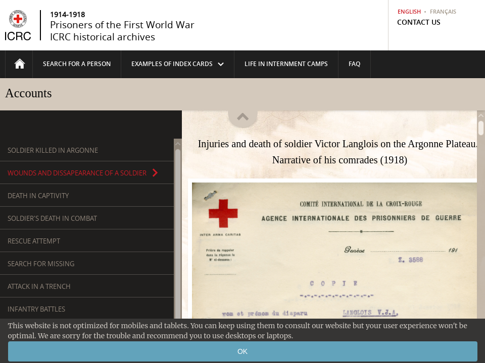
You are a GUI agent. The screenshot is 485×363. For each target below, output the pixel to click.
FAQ (354, 64)
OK (242, 351)
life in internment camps (286, 64)
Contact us (419, 22)
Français (443, 11)
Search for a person (77, 64)
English (409, 11)
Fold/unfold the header (242, 113)
